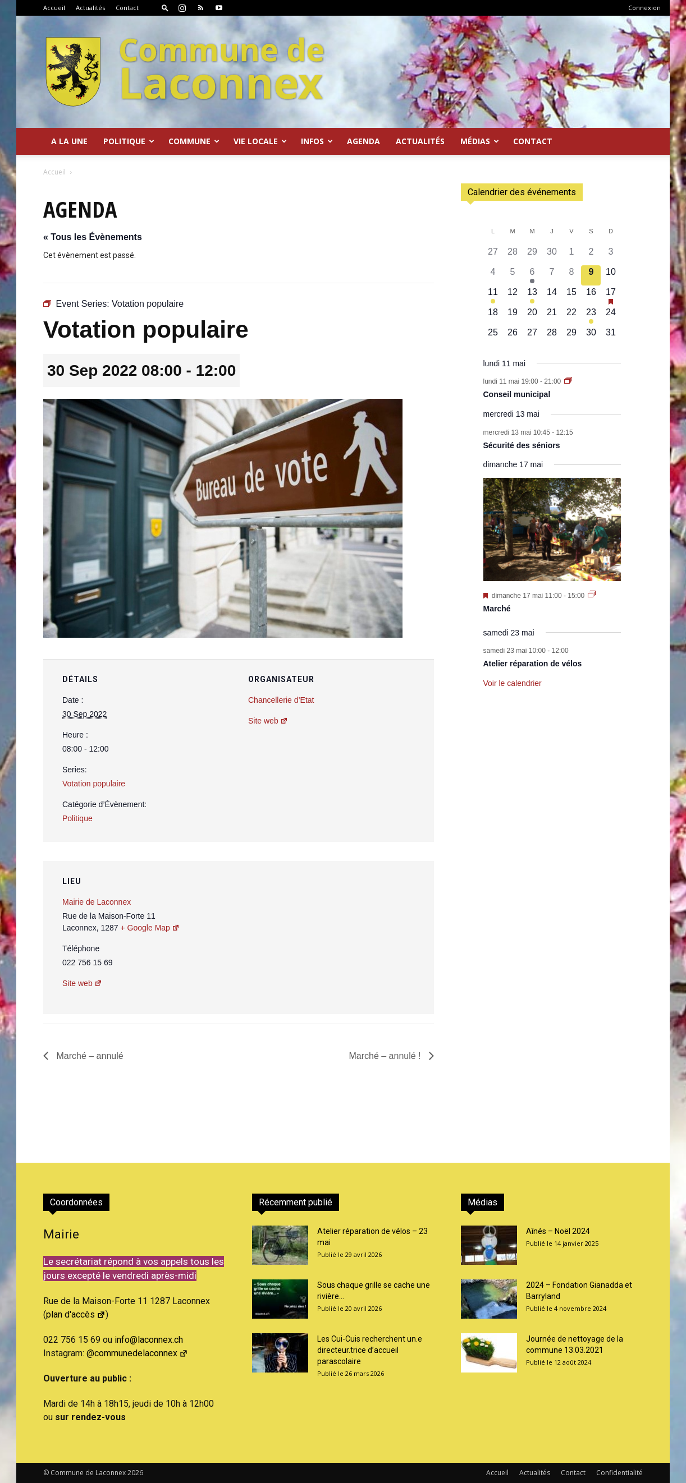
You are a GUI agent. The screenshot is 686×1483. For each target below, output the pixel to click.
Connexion (644, 7)
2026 (135, 1472)
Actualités (90, 7)
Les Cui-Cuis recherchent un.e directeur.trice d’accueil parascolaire (369, 1350)
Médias (479, 141)
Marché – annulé (89, 1056)
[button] (165, 7)
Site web (268, 720)
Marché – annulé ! (386, 1056)
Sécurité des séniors (521, 445)
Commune (193, 141)
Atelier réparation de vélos (532, 663)
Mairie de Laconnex (96, 901)
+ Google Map (150, 927)
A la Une (69, 141)
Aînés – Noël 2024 (558, 1231)
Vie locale (260, 141)
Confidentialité (619, 1472)
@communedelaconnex (137, 1353)
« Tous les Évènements (92, 237)
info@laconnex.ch (149, 1339)
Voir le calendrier (512, 683)
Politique (128, 141)
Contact (127, 7)
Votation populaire (93, 783)
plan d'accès (76, 1314)
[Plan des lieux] (365, 938)
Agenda (363, 141)
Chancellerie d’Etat (281, 700)
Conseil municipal (517, 394)
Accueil (54, 7)
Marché (497, 608)
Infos (317, 141)
